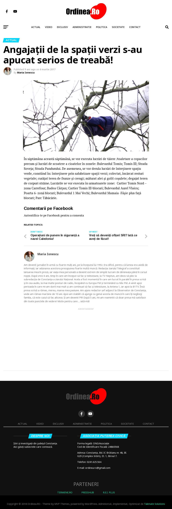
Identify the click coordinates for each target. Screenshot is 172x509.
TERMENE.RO (64, 492)
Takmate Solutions (154, 503)
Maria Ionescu (26, 72)
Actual (35, 27)
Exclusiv (62, 27)
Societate (118, 27)
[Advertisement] (86, 334)
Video (48, 27)
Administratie (82, 27)
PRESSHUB (87, 492)
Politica (101, 27)
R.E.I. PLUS (109, 492)
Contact (135, 27)
